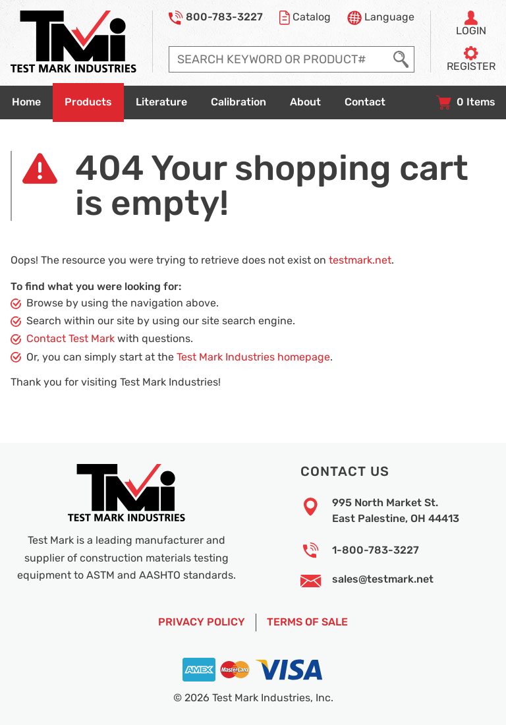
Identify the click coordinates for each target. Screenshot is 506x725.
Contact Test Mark (70, 339)
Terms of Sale (307, 622)
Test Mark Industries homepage (253, 357)
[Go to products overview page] (88, 102)
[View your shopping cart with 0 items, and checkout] (466, 102)
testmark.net (360, 260)
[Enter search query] (278, 59)
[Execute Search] (401, 59)
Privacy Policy (201, 622)
